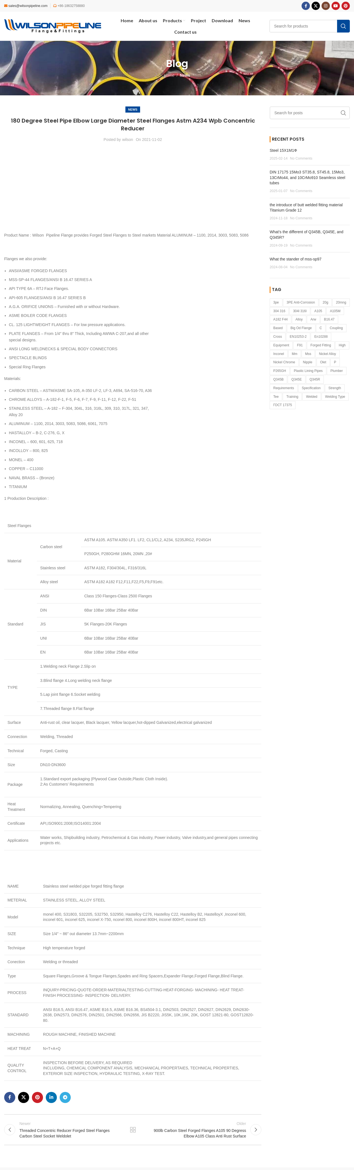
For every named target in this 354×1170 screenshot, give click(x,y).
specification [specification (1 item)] (311, 388)
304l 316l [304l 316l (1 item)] (300, 311)
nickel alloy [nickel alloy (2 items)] (327, 354)
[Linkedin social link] (51, 1097)
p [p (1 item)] (335, 362)
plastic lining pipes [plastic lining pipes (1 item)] (308, 371)
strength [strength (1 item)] (334, 388)
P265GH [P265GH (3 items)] (279, 371)
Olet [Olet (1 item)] (323, 362)
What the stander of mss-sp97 (296, 259)
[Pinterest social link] (346, 6)
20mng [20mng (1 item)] (341, 302)
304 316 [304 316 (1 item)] (279, 311)
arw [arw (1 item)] (313, 319)
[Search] (310, 112)
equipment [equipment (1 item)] (281, 345)
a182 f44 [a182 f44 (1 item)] (280, 319)
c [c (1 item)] (321, 328)
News (185, 75)
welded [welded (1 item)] (311, 397)
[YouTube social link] (336, 6)
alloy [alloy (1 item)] (299, 319)
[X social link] (316, 6)
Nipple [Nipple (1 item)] (307, 362)
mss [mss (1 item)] (308, 354)
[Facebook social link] (306, 6)
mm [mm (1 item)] (294, 354)
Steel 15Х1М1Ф (283, 150)
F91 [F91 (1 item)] (300, 345)
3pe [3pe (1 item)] (276, 302)
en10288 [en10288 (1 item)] (321, 337)
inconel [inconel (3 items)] (278, 354)
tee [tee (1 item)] (276, 397)
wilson (127, 139)
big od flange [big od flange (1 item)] (301, 328)
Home (169, 75)
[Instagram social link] (326, 6)
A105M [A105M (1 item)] (335, 311)
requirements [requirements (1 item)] (283, 388)
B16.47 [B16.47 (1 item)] (329, 319)
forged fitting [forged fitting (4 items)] (320, 345)
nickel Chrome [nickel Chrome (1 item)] (284, 362)
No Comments (301, 158)
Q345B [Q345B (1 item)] (278, 379)
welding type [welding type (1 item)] (335, 397)
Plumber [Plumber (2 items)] (336, 371)
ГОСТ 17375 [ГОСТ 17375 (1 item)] (282, 405)
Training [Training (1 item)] (292, 397)
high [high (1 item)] (342, 345)
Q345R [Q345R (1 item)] (315, 379)
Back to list (132, 1131)
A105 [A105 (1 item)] (318, 311)
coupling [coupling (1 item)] (336, 328)
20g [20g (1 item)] (325, 302)
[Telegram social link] (65, 1097)
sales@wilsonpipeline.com (27, 6)
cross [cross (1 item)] (277, 337)
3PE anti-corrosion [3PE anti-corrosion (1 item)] (301, 302)
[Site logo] (52, 26)
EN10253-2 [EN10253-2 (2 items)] (298, 337)
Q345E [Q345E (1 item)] (296, 379)
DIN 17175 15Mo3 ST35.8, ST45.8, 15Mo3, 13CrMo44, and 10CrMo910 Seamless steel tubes (307, 177)
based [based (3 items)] (278, 328)
